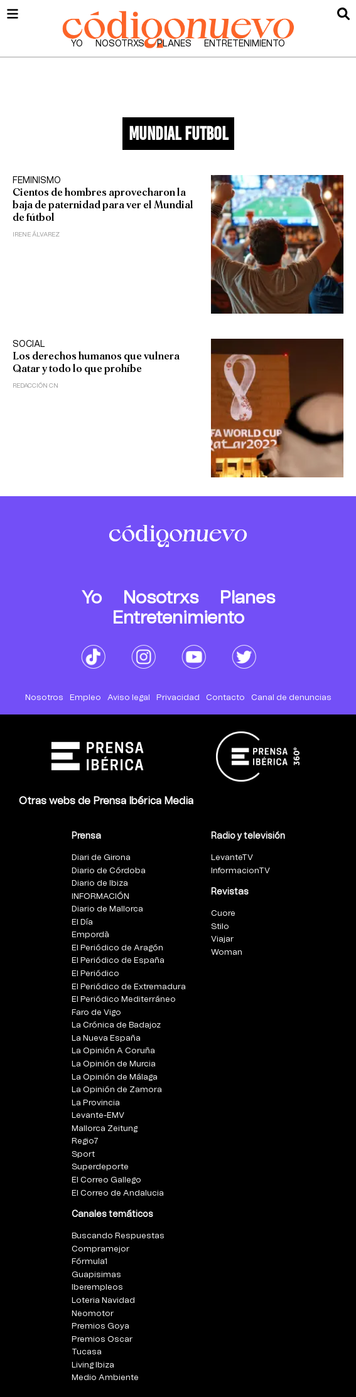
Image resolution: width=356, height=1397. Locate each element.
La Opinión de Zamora (117, 1090)
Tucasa (87, 1352)
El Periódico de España (118, 961)
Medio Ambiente (105, 1378)
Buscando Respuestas (118, 1236)
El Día (82, 922)
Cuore (223, 914)
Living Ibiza (93, 1365)
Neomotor (93, 1314)
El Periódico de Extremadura (129, 987)
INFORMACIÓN (100, 897)
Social (29, 344)
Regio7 (85, 1141)
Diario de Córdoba (109, 871)
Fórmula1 (89, 1262)
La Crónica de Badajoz (116, 1025)
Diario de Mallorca (107, 909)
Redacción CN (35, 386)
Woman (226, 952)
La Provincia (96, 1103)
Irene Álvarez (36, 234)
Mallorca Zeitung (105, 1129)
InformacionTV (240, 871)
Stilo (220, 927)
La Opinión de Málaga (115, 1077)
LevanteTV (232, 858)
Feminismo (37, 180)
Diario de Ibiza (100, 883)
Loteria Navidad (103, 1301)
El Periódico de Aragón (117, 948)
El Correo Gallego (106, 1180)
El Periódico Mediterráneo (124, 1000)
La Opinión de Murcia (114, 1064)
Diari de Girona (101, 858)
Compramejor (100, 1249)
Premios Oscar (102, 1340)
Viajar (222, 939)
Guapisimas (96, 1275)
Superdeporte (100, 1167)
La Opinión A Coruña (113, 1051)
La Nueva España (106, 1038)
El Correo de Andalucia (118, 1193)
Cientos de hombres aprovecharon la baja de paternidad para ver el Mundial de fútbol (103, 205)
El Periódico (95, 974)
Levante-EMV (98, 1116)
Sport (83, 1154)
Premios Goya (100, 1326)
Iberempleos (97, 1287)
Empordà (90, 935)
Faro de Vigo (96, 1013)
